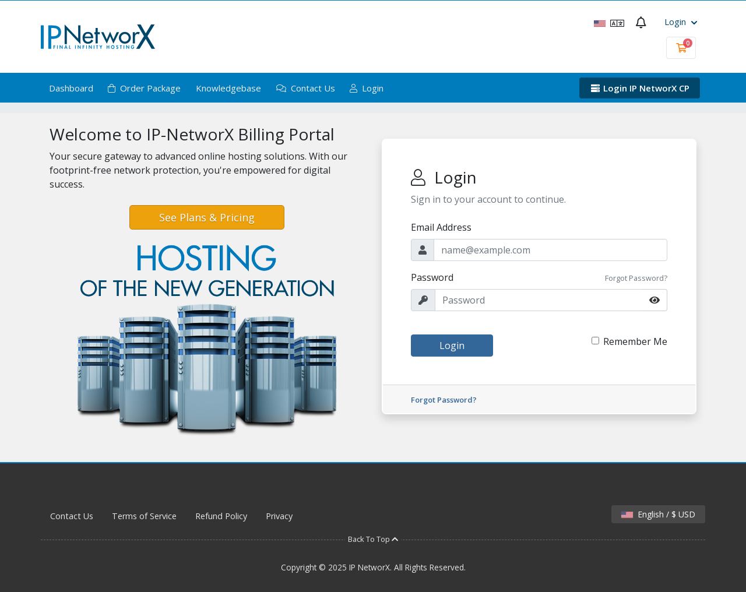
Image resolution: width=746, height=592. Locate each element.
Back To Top (373, 539)
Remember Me (635, 341)
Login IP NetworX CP (639, 88)
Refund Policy (221, 515)
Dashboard (71, 88)
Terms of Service (144, 515)
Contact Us (305, 88)
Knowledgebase (228, 88)
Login (680, 21)
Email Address (441, 227)
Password (432, 277)
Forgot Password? (636, 278)
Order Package (144, 88)
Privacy (279, 515)
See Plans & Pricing (207, 217)
